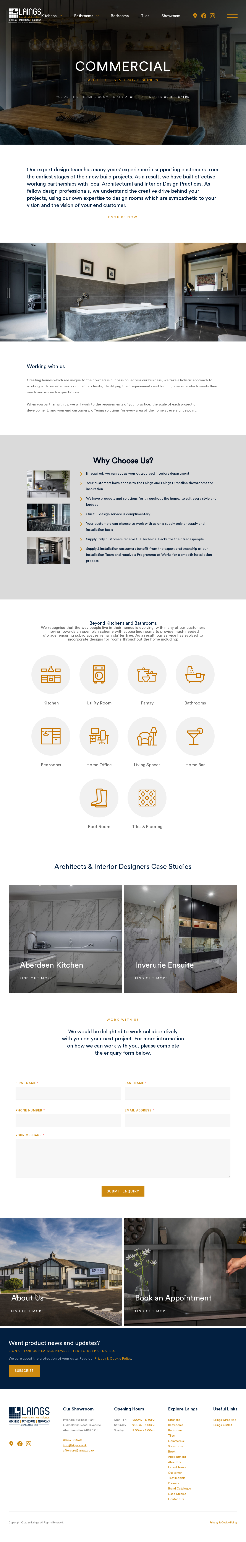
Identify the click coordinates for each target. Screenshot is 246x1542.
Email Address (139, 1110)
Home (88, 97)
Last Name (136, 1083)
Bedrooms (119, 16)
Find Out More (37, 978)
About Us (174, 1462)
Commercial (109, 97)
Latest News (177, 1467)
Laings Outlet (222, 1425)
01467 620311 (72, 1440)
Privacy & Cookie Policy (113, 1358)
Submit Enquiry (123, 1191)
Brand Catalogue (179, 1488)
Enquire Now (123, 217)
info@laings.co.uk (75, 1445)
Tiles (145, 16)
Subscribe (24, 1370)
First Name (27, 1083)
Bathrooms (83, 16)
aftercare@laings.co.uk (78, 1450)
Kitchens (49, 16)
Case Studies (177, 1494)
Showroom (170, 16)
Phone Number (30, 1110)
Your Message (30, 1135)
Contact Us (176, 1499)
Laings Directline (224, 1419)
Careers (173, 1483)
